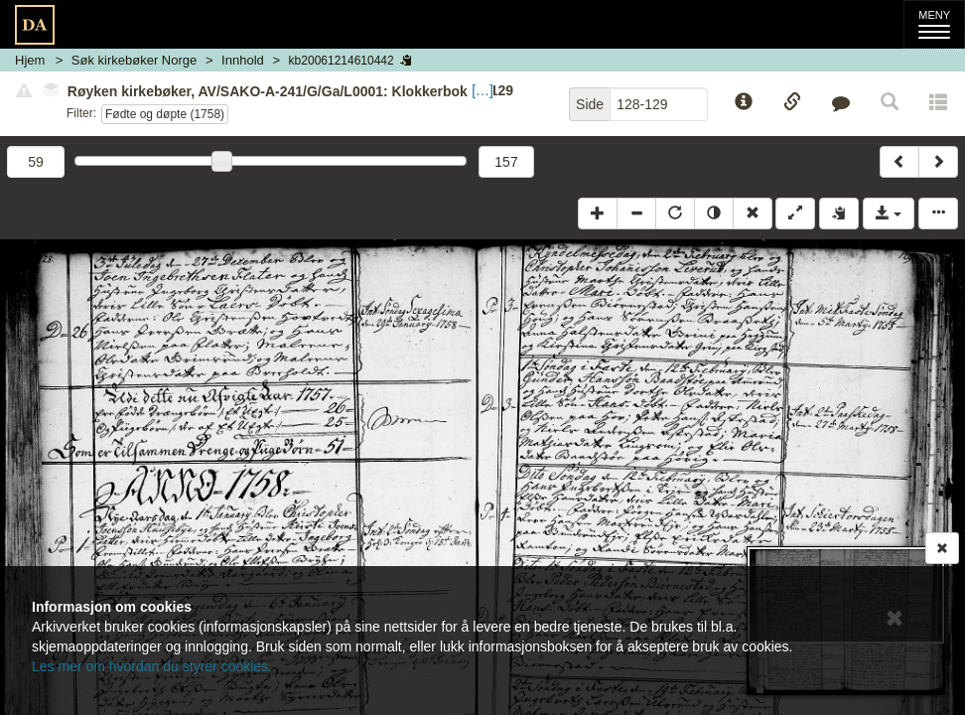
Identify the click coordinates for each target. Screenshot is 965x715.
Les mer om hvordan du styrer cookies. (152, 666)
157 (505, 162)
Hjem (30, 60)
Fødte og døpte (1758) (164, 114)
